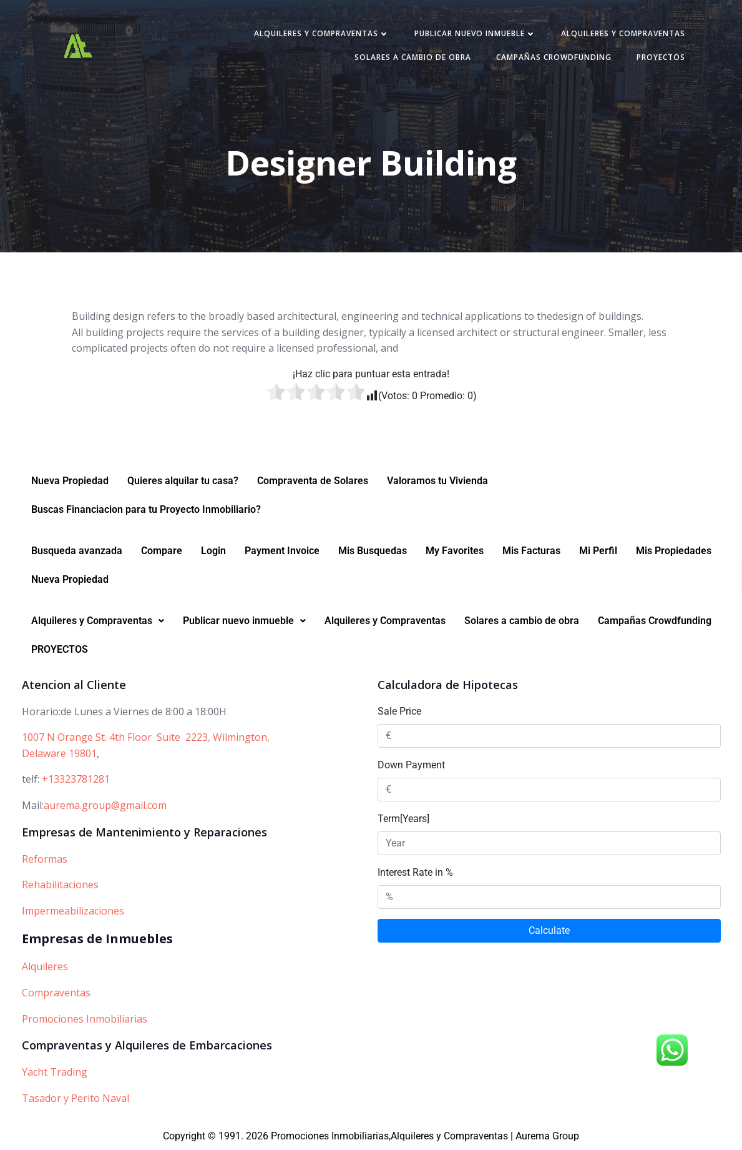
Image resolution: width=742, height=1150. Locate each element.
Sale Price (399, 711)
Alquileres (45, 966)
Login (213, 551)
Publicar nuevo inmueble (475, 33)
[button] (97, 621)
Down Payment (411, 765)
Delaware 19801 (59, 753)
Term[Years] (403, 819)
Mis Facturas (531, 551)
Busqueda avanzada (76, 551)
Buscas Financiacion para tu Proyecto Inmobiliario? (146, 509)
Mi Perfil (598, 551)
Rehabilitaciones (60, 884)
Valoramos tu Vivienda (437, 481)
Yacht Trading (54, 1072)
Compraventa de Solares (312, 481)
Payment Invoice (282, 551)
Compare (161, 551)
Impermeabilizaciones (73, 911)
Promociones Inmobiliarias (84, 1019)
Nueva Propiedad (70, 481)
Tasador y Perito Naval (75, 1098)
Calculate (549, 930)
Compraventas (56, 992)
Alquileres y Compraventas (321, 33)
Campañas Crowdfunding (554, 57)
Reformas (44, 859)
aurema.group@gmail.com (105, 805)
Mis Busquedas (372, 551)
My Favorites (455, 551)
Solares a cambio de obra (412, 57)
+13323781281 (76, 779)
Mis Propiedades (673, 551)
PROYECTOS (661, 57)
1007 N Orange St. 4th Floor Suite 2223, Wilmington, (146, 737)
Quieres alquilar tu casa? (182, 481)
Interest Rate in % (415, 872)
